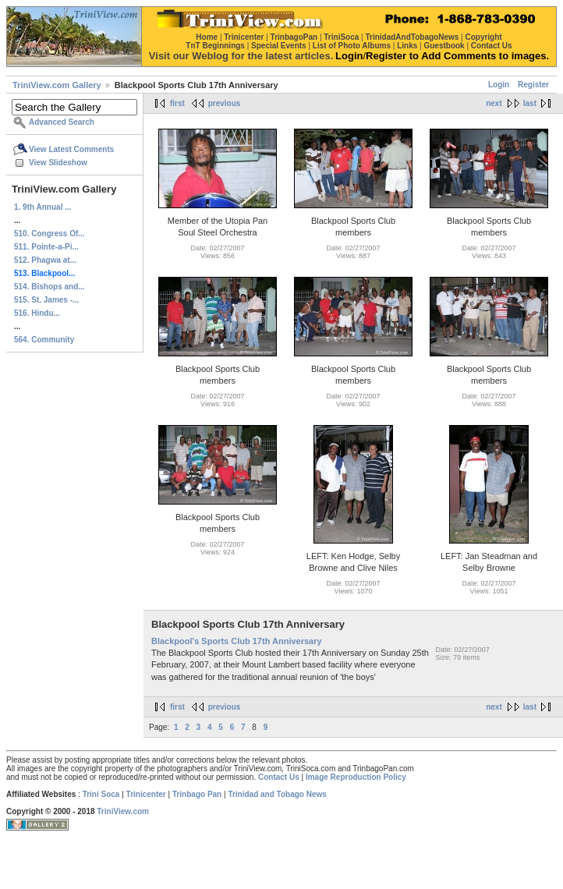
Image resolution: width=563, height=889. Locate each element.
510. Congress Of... (49, 233)
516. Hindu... (37, 313)
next (494, 103)
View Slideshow (58, 162)
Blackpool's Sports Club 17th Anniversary (236, 641)
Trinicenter (146, 794)
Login (498, 84)
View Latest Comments (71, 149)
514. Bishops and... (49, 286)
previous (224, 103)
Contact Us (278, 777)
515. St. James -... (46, 300)
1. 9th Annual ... (43, 207)
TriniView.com (123, 811)
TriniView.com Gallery (56, 85)
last (529, 103)
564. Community (44, 339)
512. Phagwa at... (45, 260)
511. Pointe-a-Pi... (46, 247)
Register (533, 84)
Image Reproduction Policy (356, 777)
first (177, 103)
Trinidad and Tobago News (277, 794)
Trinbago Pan (196, 794)
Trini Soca (101, 794)
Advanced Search (61, 122)
